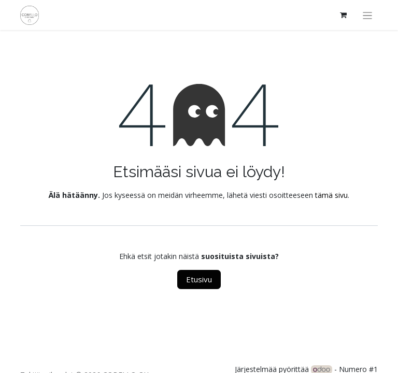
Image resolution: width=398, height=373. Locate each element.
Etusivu (199, 279)
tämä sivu (331, 195)
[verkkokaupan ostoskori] (343, 15)
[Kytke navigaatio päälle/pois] (367, 15)
